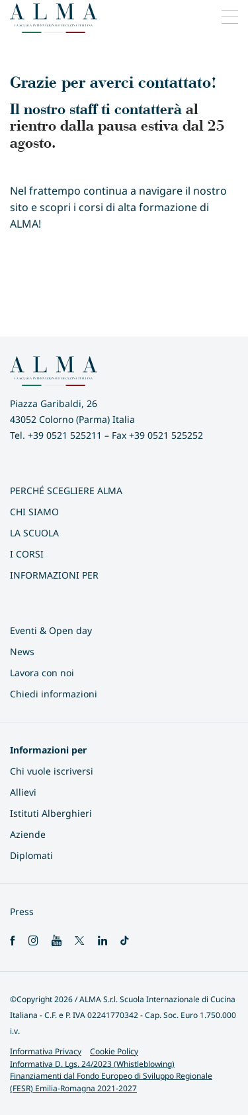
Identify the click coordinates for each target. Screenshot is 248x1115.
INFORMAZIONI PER (54, 575)
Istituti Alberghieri (51, 813)
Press (22, 911)
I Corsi (27, 554)
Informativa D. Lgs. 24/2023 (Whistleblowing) (92, 1063)
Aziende (28, 834)
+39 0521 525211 (65, 435)
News (22, 651)
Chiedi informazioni (53, 693)
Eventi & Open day (51, 630)
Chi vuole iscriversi (51, 771)
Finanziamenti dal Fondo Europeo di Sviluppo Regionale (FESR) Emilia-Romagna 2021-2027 (111, 1082)
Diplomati (31, 855)
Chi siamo (34, 511)
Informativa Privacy (45, 1051)
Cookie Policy (114, 1051)
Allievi (23, 792)
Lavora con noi (42, 672)
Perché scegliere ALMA (66, 490)
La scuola (34, 532)
